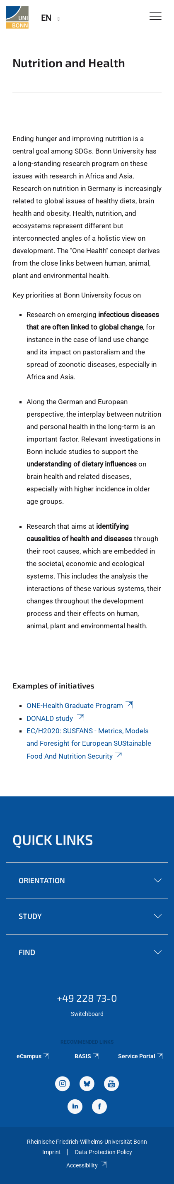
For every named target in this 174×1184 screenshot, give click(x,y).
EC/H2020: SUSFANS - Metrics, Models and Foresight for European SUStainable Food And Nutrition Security (89, 743)
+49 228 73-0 (87, 998)
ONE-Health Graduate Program (80, 705)
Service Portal (141, 1056)
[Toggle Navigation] (156, 16)
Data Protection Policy (103, 1152)
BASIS (87, 1056)
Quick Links (52, 839)
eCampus (33, 1056)
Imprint (51, 1152)
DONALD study (56, 718)
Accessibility (86, 1165)
